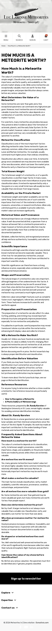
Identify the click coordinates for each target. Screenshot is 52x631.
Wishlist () (45, 2)
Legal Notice (21, 2)
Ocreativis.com (42, 623)
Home (31, 2)
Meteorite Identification (19, 380)
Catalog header (7, 2)
